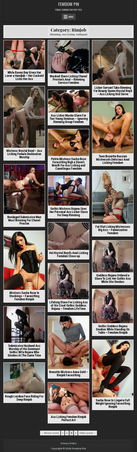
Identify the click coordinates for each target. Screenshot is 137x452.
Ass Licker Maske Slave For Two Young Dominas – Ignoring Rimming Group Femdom (68, 119)
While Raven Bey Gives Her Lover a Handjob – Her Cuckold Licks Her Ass (24, 76)
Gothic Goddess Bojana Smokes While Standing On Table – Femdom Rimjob (112, 329)
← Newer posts (50, 433)
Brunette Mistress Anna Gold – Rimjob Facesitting (68, 373)
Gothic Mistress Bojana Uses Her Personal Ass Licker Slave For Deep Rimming (68, 212)
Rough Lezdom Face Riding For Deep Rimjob (24, 397)
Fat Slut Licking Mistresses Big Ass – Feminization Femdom (112, 230)
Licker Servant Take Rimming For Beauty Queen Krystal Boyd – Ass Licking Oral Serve (113, 91)
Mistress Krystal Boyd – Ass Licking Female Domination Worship (24, 154)
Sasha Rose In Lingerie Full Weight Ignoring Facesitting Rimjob (113, 403)
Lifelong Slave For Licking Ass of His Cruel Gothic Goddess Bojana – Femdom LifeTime (68, 305)
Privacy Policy (69, 443)
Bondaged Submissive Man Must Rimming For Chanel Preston (24, 220)
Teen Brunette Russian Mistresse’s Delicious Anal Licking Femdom (113, 159)
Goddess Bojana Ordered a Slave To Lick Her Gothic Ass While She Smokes (113, 278)
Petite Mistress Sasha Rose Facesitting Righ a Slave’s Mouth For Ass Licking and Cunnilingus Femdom (68, 163)
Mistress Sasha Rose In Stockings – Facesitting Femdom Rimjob (24, 296)
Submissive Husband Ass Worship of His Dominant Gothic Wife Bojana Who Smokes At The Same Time (24, 350)
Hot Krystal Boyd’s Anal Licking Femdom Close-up (68, 254)
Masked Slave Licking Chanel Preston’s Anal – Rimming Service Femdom (68, 79)
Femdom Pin (68, 4)
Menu (70, 17)
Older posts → (87, 433)
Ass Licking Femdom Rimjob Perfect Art (68, 418)
